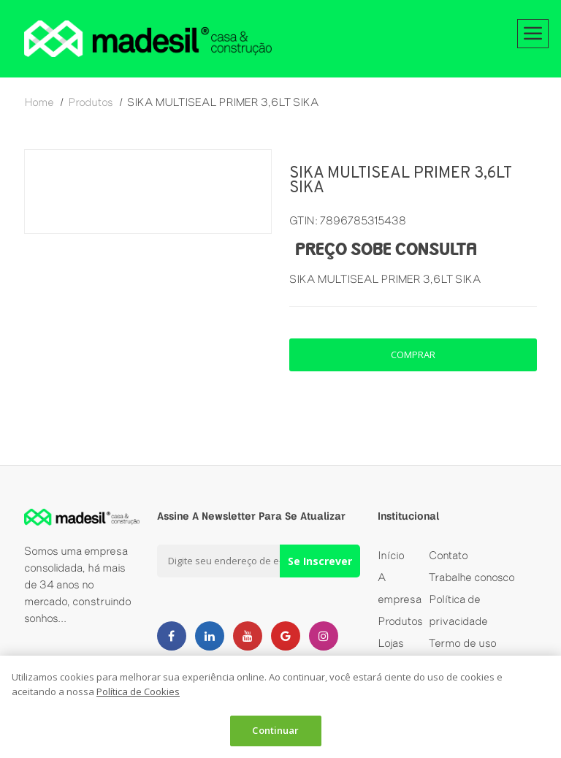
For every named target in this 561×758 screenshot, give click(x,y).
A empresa (399, 588)
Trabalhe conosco (472, 577)
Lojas (391, 643)
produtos (90, 102)
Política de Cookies (138, 691)
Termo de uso (463, 643)
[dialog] (280, 707)
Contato (448, 555)
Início (391, 555)
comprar (413, 354)
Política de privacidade (458, 610)
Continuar (275, 730)
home (39, 102)
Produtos (400, 621)
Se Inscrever (320, 561)
